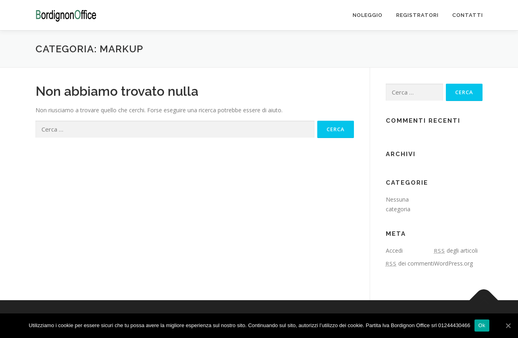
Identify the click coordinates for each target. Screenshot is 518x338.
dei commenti (410, 263)
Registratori (417, 15)
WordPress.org (453, 263)
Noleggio (368, 15)
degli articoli (456, 250)
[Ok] (508, 326)
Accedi (394, 250)
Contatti (467, 15)
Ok (481, 325)
